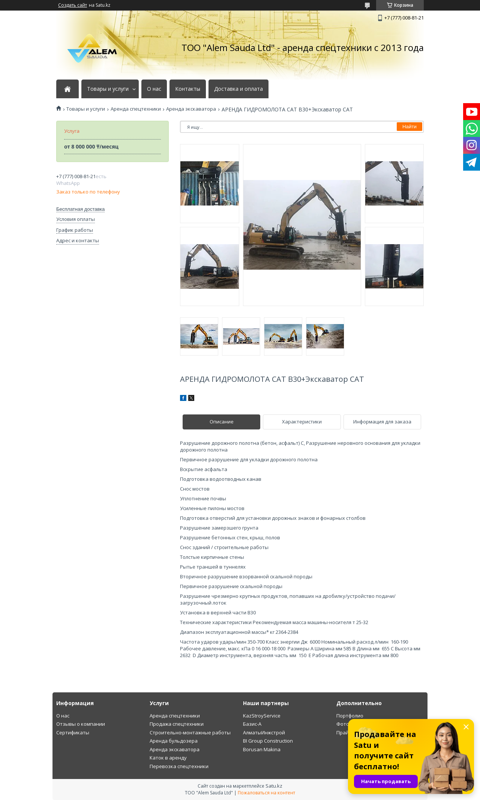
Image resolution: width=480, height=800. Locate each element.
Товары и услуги (108, 89)
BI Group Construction (268, 740)
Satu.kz (274, 785)
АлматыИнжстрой (264, 732)
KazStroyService (261, 715)
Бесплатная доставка (80, 209)
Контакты (187, 89)
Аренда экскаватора (191, 109)
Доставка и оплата (238, 89)
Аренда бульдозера (174, 740)
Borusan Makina (261, 749)
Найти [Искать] (409, 126)
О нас (154, 89)
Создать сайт (72, 5)
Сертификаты (72, 732)
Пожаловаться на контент (266, 792)
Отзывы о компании (80, 723)
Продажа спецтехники (177, 723)
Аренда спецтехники (136, 109)
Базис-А (252, 723)
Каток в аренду (168, 757)
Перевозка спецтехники (179, 766)
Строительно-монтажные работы (190, 732)
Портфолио (349, 715)
